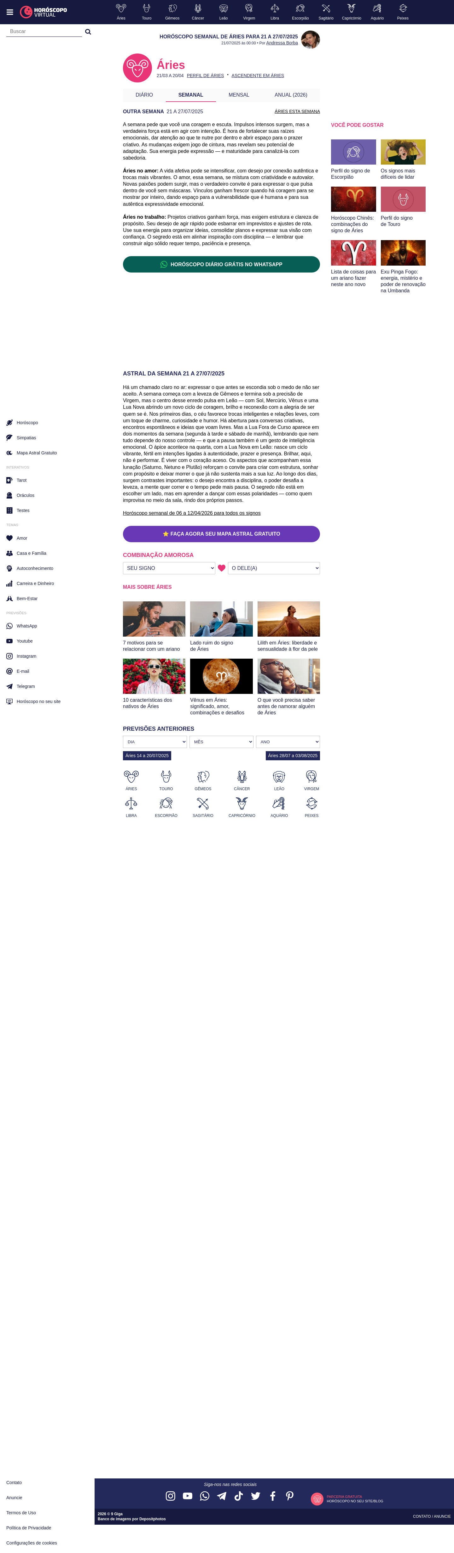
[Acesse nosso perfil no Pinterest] (289, 1496)
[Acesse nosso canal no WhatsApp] (204, 1496)
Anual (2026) (291, 95)
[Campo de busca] (44, 33)
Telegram (20, 686)
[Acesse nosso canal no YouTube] (187, 1496)
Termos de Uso (21, 1512)
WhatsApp (21, 626)
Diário (144, 95)
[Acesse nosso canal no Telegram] (221, 1496)
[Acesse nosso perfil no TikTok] (238, 1496)
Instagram (21, 656)
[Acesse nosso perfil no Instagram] (170, 1496)
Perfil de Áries (205, 75)
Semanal (190, 95)
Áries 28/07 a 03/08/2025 (292, 755)
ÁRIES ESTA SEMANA (297, 111)
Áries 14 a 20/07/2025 (147, 755)
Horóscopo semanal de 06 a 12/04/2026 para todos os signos (192, 513)
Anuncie (14, 1497)
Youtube (19, 641)
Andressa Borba (282, 42)
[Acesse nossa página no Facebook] (272, 1496)
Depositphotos (152, 1519)
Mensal (239, 95)
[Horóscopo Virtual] (43, 12)
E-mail (17, 671)
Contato (14, 1482)
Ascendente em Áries (258, 75)
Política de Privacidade (28, 1527)
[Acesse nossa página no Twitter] (255, 1496)
